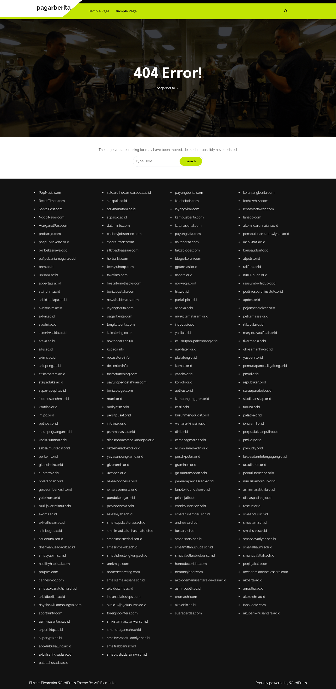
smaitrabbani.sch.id (161, 486)
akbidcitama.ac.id (161, 478)
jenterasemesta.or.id (161, 463)
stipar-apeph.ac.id (151, 449)
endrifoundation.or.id (171, 466)
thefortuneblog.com (161, 446)
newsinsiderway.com (161, 435)
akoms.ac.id (150, 467)
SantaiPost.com (150, 422)
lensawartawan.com (181, 422)
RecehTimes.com (151, 421)
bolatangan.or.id (151, 462)
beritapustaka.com (161, 434)
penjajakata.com (181, 474)
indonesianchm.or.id (151, 450)
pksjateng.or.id (170, 444)
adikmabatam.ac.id (161, 422)
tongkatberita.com (161, 439)
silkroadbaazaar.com (161, 428)
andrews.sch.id (170, 468)
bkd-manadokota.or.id (161, 457)
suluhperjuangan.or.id (151, 455)
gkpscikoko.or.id (151, 460)
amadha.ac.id (180, 478)
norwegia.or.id (170, 433)
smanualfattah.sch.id (181, 473)
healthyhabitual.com (151, 474)
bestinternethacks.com (161, 433)
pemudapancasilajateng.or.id (182, 445)
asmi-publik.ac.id (171, 478)
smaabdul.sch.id (181, 467)
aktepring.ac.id (150, 445)
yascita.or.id (170, 446)
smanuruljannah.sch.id (161, 484)
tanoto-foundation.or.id (171, 463)
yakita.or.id (170, 440)
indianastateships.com (161, 479)
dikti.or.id (170, 455)
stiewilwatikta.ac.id (151, 440)
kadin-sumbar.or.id (151, 456)
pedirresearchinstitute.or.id (182, 434)
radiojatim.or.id (160, 451)
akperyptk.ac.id (150, 485)
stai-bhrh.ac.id (150, 434)
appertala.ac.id (150, 433)
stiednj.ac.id (150, 439)
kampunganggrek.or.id (171, 450)
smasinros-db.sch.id (161, 472)
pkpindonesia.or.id (161, 466)
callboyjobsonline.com (161, 426)
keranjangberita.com (181, 420)
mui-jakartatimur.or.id (151, 466)
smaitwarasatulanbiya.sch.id (162, 485)
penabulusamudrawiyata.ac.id (182, 426)
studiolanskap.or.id (181, 450)
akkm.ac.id (150, 438)
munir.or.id (160, 450)
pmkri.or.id (180, 446)
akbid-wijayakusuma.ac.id (162, 480)
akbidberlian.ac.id (151, 479)
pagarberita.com (161, 438)
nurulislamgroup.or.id (181, 462)
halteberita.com (170, 427)
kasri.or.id (170, 451)
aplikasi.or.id (170, 449)
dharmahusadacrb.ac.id (151, 472)
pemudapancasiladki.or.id (172, 462)
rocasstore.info (160, 444)
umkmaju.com (160, 474)
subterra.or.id (150, 461)
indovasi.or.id (170, 439)
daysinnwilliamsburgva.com (152, 480)
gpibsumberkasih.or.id (151, 463)
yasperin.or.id (180, 444)
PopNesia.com (150, 420)
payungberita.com (171, 420)
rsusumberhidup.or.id (181, 433)
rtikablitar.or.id (180, 439)
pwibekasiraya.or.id (151, 428)
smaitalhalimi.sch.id (181, 472)
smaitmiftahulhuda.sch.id (172, 472)
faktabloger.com (171, 428)
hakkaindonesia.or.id (161, 462)
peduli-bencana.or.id (181, 461)
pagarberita (54, 7)
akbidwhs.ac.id (180, 479)
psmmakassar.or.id (161, 455)
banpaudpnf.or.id (181, 428)
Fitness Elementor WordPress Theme (59, 683)
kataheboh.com (170, 421)
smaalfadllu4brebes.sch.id (172, 473)
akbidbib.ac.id (170, 480)
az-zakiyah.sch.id (161, 467)
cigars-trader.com (161, 427)
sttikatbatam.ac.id (151, 446)
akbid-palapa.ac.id (151, 435)
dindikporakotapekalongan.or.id (162, 456)
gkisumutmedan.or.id (171, 461)
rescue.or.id (180, 466)
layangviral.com (171, 422)
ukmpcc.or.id (160, 461)
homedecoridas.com (171, 474)
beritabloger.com (161, 449)
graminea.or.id (170, 460)
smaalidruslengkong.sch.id (162, 473)
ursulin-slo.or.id (180, 460)
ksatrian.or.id (150, 451)
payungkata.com (171, 426)
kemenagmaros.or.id (171, 456)
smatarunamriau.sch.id (171, 467)
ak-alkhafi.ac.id (180, 427)
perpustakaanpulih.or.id (181, 455)
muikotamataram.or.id (171, 438)
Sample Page (99, 11)
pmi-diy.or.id (180, 456)
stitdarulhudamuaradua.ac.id (162, 420)
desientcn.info (160, 445)
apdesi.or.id (180, 435)
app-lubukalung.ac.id (151, 486)
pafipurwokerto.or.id (151, 427)
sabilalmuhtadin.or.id (151, 457)
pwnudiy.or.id (180, 457)
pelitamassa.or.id (181, 438)
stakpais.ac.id (160, 421)
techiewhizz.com (181, 421)
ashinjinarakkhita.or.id (181, 463)
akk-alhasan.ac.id (151, 468)
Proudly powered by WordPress (281, 683)
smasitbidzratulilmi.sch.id (151, 478)
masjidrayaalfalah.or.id (181, 440)
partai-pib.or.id (170, 435)
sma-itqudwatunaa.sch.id (162, 468)
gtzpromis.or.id (160, 460)
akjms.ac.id (150, 444)
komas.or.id (170, 445)
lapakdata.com (180, 480)
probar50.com (150, 426)
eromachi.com (170, 479)
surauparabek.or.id (181, 449)
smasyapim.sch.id (151, 473)
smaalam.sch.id (180, 468)
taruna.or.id (180, 451)
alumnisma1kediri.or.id (171, 457)
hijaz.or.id (170, 434)
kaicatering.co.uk (161, 440)
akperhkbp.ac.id (150, 484)
